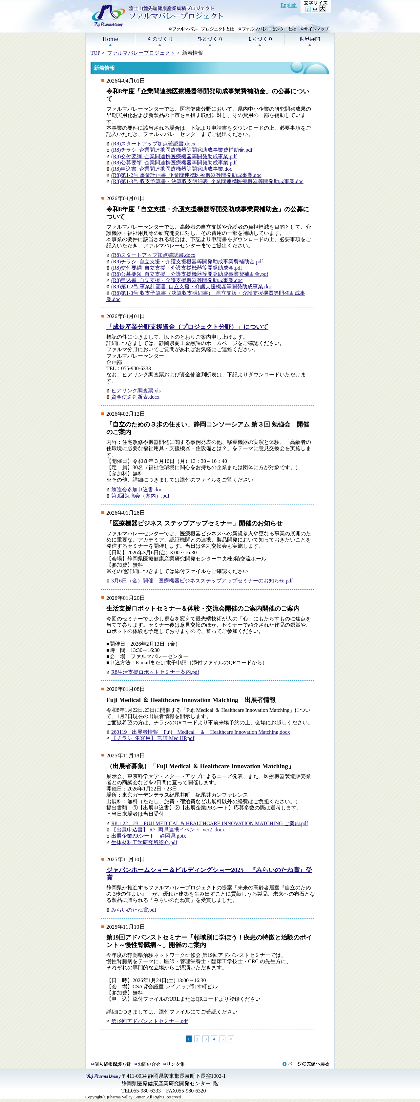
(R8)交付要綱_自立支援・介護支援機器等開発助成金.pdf (176, 268)
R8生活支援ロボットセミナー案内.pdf (155, 672)
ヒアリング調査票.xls (136, 390)
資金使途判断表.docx (135, 397)
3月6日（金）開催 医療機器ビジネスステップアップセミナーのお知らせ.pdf (202, 580)
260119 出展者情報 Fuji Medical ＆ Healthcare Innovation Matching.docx (200, 732)
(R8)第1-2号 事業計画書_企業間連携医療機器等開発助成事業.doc (186, 175)
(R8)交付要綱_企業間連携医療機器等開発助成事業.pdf (174, 156)
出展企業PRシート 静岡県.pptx (148, 836)
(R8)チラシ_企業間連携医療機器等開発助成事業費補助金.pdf (182, 150)
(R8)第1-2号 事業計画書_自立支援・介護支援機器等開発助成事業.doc (191, 286)
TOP (95, 53)
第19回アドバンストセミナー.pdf (149, 1021)
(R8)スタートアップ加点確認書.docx (153, 143)
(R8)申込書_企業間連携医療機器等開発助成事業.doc (171, 169)
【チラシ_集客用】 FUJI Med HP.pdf (152, 738)
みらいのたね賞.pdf (133, 910)
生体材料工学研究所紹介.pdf (144, 842)
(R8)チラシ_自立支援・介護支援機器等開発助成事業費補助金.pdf (187, 261)
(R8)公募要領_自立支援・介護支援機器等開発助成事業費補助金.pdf (189, 274)
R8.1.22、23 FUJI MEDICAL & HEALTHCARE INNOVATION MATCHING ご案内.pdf (209, 823)
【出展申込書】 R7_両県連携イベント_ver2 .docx (168, 829)
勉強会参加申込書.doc (136, 489)
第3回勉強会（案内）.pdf (140, 496)
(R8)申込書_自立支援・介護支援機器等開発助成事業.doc (176, 280)
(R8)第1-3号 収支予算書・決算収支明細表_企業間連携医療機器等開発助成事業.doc (207, 181)
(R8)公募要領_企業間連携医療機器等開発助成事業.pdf (174, 162)
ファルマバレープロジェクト (141, 53)
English (289, 5)
